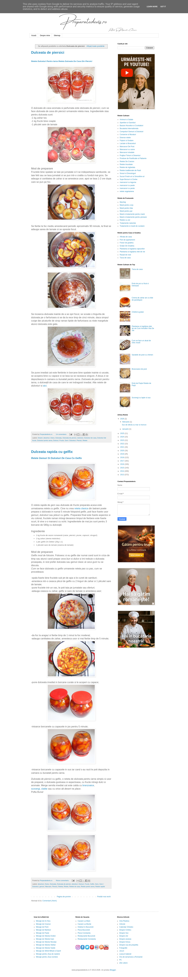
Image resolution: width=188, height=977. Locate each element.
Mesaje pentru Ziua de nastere (48, 954)
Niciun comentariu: (62, 880)
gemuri (42, 886)
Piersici (79, 440)
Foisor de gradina (126, 243)
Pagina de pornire (64, 897)
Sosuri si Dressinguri (128, 173)
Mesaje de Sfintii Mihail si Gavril (48, 951)
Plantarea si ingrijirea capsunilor (132, 249)
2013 (122, 475)
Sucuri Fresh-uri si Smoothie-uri (132, 176)
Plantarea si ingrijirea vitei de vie (132, 252)
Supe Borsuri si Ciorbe (128, 179)
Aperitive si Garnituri (128, 123)
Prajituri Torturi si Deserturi (130, 155)
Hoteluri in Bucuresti (85, 927)
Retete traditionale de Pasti (130, 170)
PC (120, 960)
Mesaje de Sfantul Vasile (45, 948)
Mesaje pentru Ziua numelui (47, 957)
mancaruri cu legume (128, 182)
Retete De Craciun (127, 161)
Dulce (53, 438)
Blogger (113, 970)
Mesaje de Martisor (43, 930)
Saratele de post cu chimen (142, 355)
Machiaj (123, 202)
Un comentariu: (61, 434)
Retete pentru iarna (87, 886)
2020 (122, 451)
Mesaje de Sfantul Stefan (46, 945)
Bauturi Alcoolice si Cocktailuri (131, 126)
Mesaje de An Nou (43, 921)
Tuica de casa (125, 258)
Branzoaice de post (139, 369)
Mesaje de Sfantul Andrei (46, 936)
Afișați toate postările (95, 46)
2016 (122, 464)
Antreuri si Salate (126, 120)
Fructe (61, 440)
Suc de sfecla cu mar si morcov (134, 425)
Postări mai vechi (104, 897)
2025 (122, 433)
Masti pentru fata (126, 208)
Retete (85, 440)
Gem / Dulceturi (70, 440)
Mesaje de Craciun (43, 924)
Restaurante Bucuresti (86, 936)
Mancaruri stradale (127, 152)
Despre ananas (125, 939)
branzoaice (88, 785)
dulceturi (80, 438)
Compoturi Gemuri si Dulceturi (131, 132)
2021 (122, 447)
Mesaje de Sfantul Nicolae (46, 942)
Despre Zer (123, 936)
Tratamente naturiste (128, 223)
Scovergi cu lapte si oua (141, 398)
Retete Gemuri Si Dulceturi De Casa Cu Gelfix (56, 458)
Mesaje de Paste (42, 933)
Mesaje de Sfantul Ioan (45, 939)
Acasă (33, 35)
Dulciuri (55, 440)
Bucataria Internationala (129, 128)
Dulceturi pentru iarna (44, 440)
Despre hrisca (124, 942)
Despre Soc (124, 933)
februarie (126, 422)
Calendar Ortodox (126, 927)
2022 (122, 444)
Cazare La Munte (84, 924)
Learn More (152, 7)
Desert (40, 438)
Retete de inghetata (127, 167)
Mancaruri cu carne (127, 149)
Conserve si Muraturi (128, 134)
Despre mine (45, 35)
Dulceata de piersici (47, 52)
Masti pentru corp (126, 205)
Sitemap (57, 35)
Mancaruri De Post (127, 147)
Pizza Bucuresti (84, 930)
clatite (44, 788)
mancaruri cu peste (127, 188)
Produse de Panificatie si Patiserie (133, 158)
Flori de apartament (127, 240)
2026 (122, 419)
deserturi (46, 438)
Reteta (60, 886)
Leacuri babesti (125, 954)
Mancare (48, 886)
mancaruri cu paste (127, 185)
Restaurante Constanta (87, 939)
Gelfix (92, 884)
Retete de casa (74, 886)
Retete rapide (100, 886)
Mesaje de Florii (42, 927)
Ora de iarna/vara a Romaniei (130, 957)
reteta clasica (81, 508)
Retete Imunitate (126, 164)
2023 (122, 440)
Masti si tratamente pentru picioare (133, 217)
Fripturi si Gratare (126, 140)
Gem (96, 884)
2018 (122, 457)
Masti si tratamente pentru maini (132, 214)
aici (45, 385)
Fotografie (123, 948)
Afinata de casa (126, 237)
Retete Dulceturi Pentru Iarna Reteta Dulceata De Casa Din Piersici (61, 61)
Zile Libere (123, 963)
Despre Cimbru (125, 930)
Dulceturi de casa (90, 438)
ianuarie (125, 429)
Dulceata (58, 438)
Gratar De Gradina (127, 246)
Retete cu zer (125, 220)
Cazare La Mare (84, 921)
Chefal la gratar (138, 312)
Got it (163, 7)
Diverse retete (125, 138)
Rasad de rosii (125, 255)
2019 (122, 454)
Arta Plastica (124, 921)
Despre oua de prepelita (128, 945)
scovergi (35, 788)
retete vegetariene (127, 191)
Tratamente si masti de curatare (132, 226)
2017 (122, 461)
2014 (122, 471)
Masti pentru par (126, 211)
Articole (122, 924)
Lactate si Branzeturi (128, 143)
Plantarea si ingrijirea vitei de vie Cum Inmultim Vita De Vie (143, 328)
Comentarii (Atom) (49, 901)
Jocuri (121, 951)
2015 (122, 468)
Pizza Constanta (84, 933)
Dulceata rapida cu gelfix (52, 452)
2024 (122, 437)
